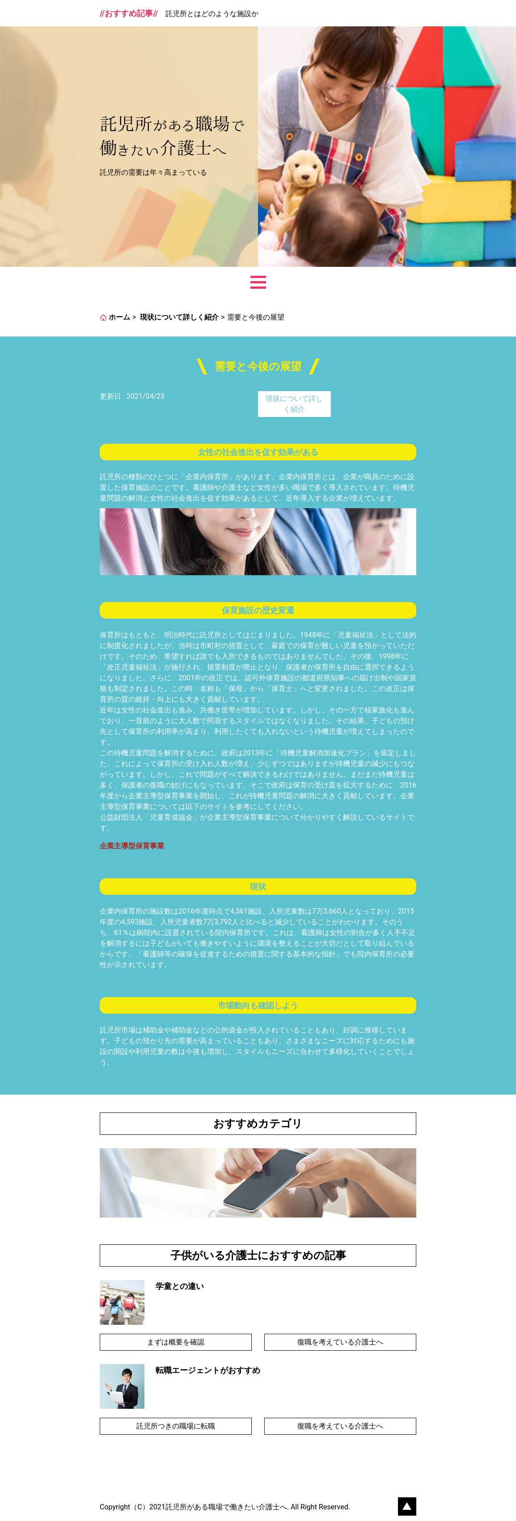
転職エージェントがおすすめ (208, 1370)
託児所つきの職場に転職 (175, 1426)
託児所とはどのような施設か (211, 13)
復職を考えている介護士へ (340, 1342)
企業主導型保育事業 (132, 846)
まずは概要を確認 (175, 1342)
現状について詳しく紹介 (294, 403)
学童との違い (180, 1286)
